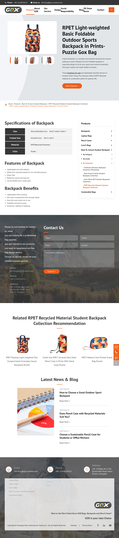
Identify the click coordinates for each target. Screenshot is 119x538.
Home (10, 104)
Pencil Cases (86, 140)
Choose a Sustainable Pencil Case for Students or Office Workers (80, 436)
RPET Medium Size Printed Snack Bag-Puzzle (97, 359)
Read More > (65, 401)
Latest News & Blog (59, 379)
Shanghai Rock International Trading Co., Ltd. (34, 525)
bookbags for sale (74, 73)
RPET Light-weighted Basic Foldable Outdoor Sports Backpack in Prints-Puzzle (39, 106)
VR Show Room (88, 10)
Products (30, 9)
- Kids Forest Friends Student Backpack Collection (94, 174)
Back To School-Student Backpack (34, 104)
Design (57, 9)
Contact (100, 9)
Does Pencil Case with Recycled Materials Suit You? (82, 415)
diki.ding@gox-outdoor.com (52, 2)
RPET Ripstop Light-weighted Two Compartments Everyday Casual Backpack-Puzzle (22, 361)
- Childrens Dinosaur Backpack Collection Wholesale (94, 168)
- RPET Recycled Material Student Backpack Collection (95, 186)
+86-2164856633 (20, 2)
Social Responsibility (67, 10)
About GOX (37, 10)
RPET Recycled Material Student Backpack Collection (68, 104)
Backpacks (85, 131)
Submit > (51, 271)
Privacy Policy (87, 525)
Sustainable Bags (88, 192)
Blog (81, 9)
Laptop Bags (86, 136)
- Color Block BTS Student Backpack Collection (96, 180)
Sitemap (73, 525)
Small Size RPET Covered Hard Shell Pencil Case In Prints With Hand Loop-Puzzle (59, 361)
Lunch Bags (86, 145)
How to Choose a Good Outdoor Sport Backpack (80, 394)
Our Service (47, 10)
